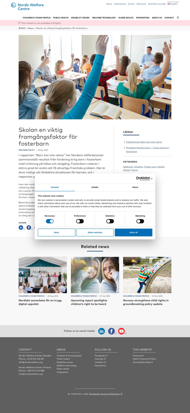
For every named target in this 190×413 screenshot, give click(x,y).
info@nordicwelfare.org (31, 361)
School (126, 169)
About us (157, 17)
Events (131, 3)
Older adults (125, 17)
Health (160, 166)
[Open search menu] (178, 17)
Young (134, 169)
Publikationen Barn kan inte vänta (144, 141)
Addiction (128, 166)
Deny (56, 232)
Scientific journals (156, 3)
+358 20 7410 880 (35, 370)
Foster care (150, 166)
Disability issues (80, 17)
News (109, 3)
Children (138, 166)
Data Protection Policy (145, 358)
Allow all (133, 232)
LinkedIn (99, 361)
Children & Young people (69, 355)
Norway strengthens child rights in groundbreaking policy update (146, 301)
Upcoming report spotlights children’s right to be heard (91, 301)
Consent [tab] (55, 187)
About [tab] (135, 187)
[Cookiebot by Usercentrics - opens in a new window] (140, 179)
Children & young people (37, 17)
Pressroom (138, 355)
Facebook (100, 355)
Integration (142, 17)
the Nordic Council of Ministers (104, 393)
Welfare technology (104, 17)
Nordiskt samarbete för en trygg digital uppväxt (42, 301)
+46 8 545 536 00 (35, 358)
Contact (169, 17)
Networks (141, 3)
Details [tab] (95, 187)
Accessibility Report (143, 361)
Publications (120, 3)
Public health (61, 17)
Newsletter (101, 365)
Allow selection (95, 232)
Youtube (99, 358)
